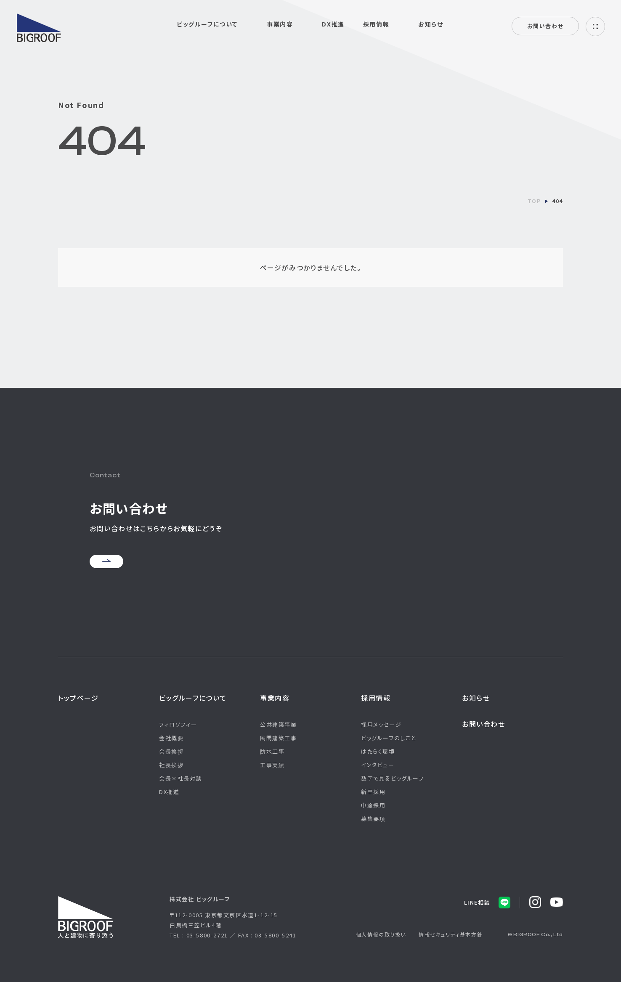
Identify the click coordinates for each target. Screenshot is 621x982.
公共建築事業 (278, 724)
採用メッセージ (381, 724)
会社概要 (171, 738)
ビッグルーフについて (193, 698)
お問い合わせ (545, 26)
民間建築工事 (278, 738)
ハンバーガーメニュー (595, 26)
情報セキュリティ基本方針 (451, 934)
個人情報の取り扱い (381, 934)
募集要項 (373, 819)
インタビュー (378, 765)
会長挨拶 (171, 751)
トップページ (78, 698)
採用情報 (375, 698)
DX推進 (333, 24)
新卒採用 (373, 792)
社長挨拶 (171, 765)
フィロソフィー (178, 724)
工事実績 (272, 765)
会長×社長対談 (180, 778)
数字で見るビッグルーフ (392, 778)
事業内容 (274, 698)
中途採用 (373, 805)
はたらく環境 (378, 751)
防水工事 (272, 751)
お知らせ (430, 24)
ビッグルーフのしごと (388, 738)
